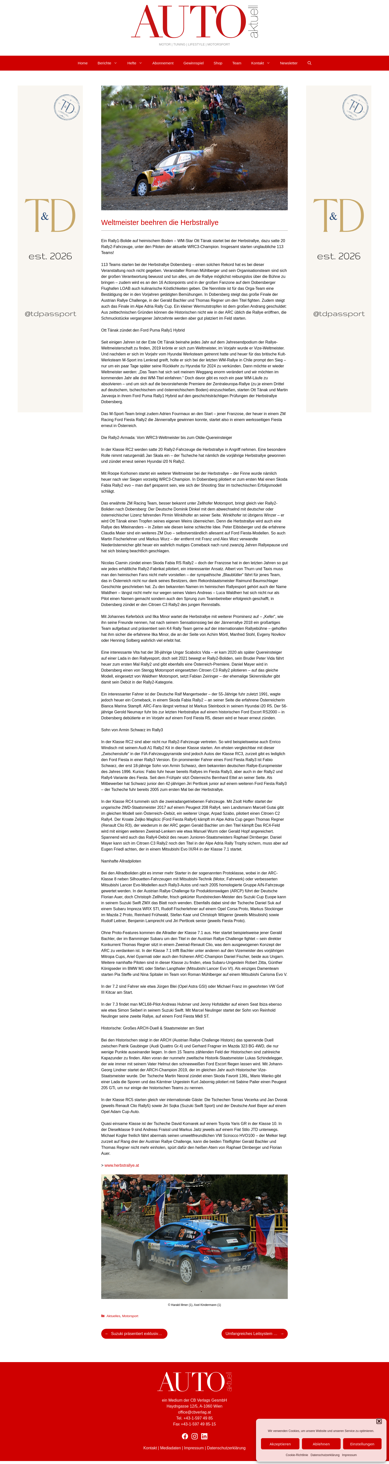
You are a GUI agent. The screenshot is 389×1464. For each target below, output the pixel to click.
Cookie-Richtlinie (297, 1455)
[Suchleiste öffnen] (309, 63)
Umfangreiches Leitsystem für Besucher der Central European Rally (257, 1334)
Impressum (349, 1455)
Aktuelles (113, 1316)
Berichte (109, 63)
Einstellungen (362, 1443)
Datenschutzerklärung (325, 1455)
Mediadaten (170, 1448)
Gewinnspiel (193, 63)
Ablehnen (321, 1443)
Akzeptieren (280, 1443)
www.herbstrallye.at (122, 1165)
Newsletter (289, 63)
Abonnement (162, 63)
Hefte (137, 63)
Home (83, 63)
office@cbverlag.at (194, 1412)
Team (236, 63)
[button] (379, 1421)
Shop (218, 63)
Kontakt (263, 63)
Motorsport (130, 1316)
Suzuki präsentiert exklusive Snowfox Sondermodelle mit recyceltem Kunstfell (139, 1334)
